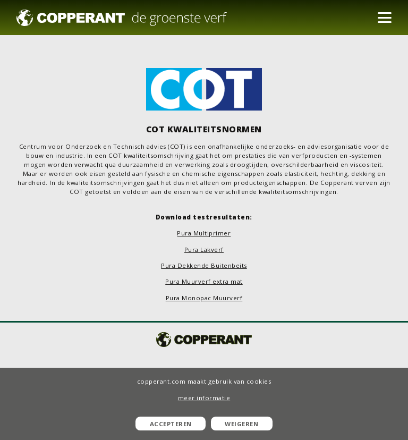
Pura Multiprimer (204, 233)
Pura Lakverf (204, 249)
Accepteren (171, 424)
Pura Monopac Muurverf (204, 298)
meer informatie (204, 398)
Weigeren (241, 424)
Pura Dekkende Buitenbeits (204, 265)
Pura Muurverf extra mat (204, 281)
